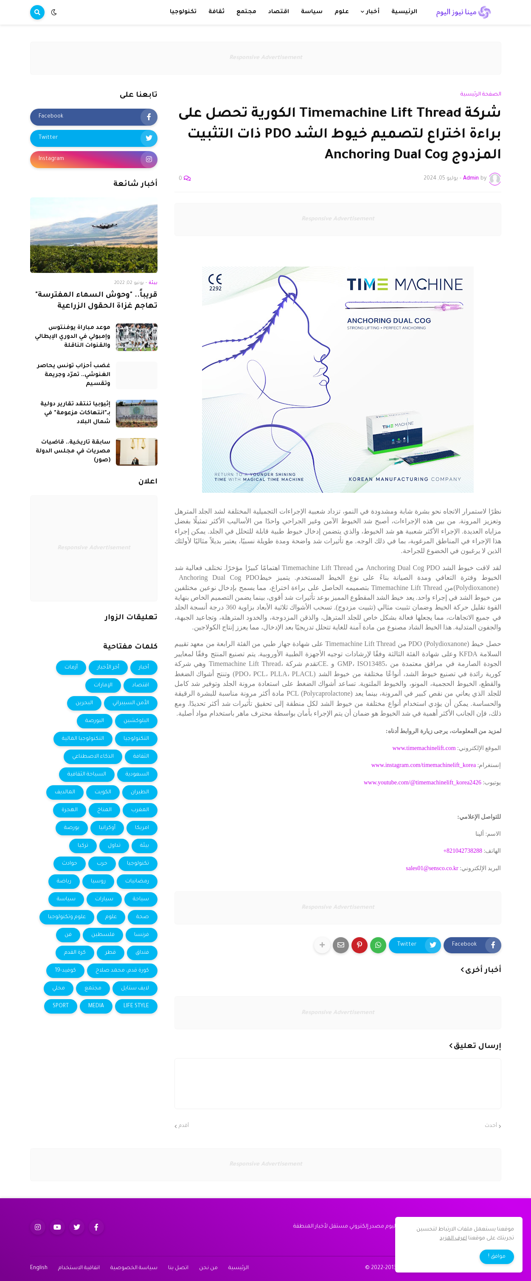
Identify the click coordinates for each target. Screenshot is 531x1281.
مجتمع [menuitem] (246, 12)
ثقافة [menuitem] (216, 12)
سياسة (66, 899)
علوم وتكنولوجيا (67, 917)
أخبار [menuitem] (372, 12)
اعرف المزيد (453, 1239)
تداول (114, 846)
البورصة (94, 721)
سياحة (141, 899)
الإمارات (103, 685)
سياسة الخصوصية (133, 1268)
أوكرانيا (107, 828)
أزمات (71, 668)
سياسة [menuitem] (312, 12)
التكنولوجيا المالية (83, 739)
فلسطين (103, 935)
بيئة (144, 846)
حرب (102, 864)
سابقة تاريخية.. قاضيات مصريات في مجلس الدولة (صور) (73, 451)
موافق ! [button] (497, 1257)
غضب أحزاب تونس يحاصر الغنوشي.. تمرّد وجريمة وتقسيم (73, 375)
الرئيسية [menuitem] (404, 12)
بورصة (71, 828)
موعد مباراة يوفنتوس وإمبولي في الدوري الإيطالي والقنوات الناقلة (72, 337)
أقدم (184, 1126)
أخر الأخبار (108, 668)
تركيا (83, 846)
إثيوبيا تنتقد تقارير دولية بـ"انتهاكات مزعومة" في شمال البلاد (75, 413)
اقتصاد (140, 685)
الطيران (140, 792)
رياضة (64, 882)
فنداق (142, 953)
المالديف (65, 792)
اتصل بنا (178, 1268)
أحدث (491, 1126)
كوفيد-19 (65, 971)
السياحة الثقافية (86, 775)
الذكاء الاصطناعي (93, 757)
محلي (58, 989)
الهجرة (70, 810)
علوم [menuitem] (341, 12)
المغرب (140, 810)
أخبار (144, 668)
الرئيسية (238, 1268)
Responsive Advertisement (265, 58)
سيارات (104, 899)
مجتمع (92, 989)
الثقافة (141, 757)
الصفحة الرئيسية (481, 95)
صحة (142, 917)
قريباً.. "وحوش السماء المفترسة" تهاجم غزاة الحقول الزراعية (96, 301)
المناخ (104, 810)
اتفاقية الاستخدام (79, 1268)
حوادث (69, 864)
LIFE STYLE (136, 1006)
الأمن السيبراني (130, 703)
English (39, 1268)
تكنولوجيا (138, 864)
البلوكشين (136, 721)
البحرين (84, 703)
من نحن (208, 1268)
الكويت (103, 792)
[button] (54, 12)
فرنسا (141, 935)
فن (68, 935)
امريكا (142, 828)
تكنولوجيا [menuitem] (183, 12)
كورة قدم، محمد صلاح (122, 971)
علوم (111, 917)
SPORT (61, 1006)
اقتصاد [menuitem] (278, 12)
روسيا (98, 882)
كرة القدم (75, 953)
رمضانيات (137, 882)
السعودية (137, 775)
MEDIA (96, 1006)
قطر (110, 953)
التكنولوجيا (136, 739)
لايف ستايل (135, 989)
